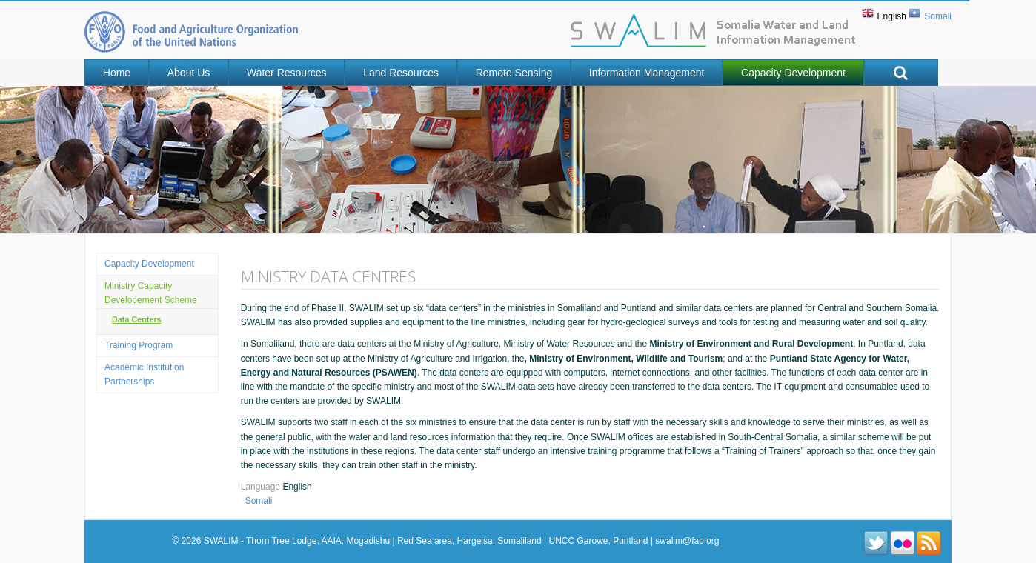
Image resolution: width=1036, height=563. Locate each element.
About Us (188, 73)
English (891, 16)
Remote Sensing (514, 73)
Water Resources (287, 73)
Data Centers (137, 319)
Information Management (647, 73)
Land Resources (401, 73)
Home (116, 73)
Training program (138, 345)
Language (262, 487)
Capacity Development (793, 73)
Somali (938, 16)
